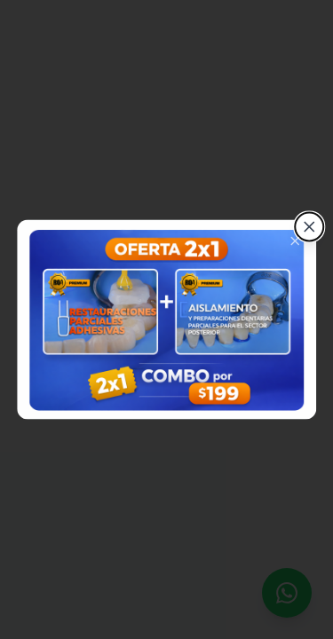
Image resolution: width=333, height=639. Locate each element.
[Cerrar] (309, 227)
